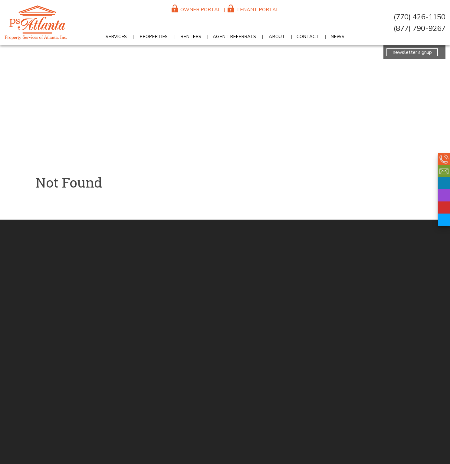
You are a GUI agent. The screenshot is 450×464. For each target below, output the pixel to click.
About (277, 37)
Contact (308, 37)
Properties (154, 37)
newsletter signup (412, 52)
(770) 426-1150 (419, 17)
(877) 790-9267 (419, 28)
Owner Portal (196, 9)
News (337, 37)
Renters (190, 37)
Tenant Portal (253, 9)
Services (116, 37)
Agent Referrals (234, 37)
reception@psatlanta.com (444, 171)
